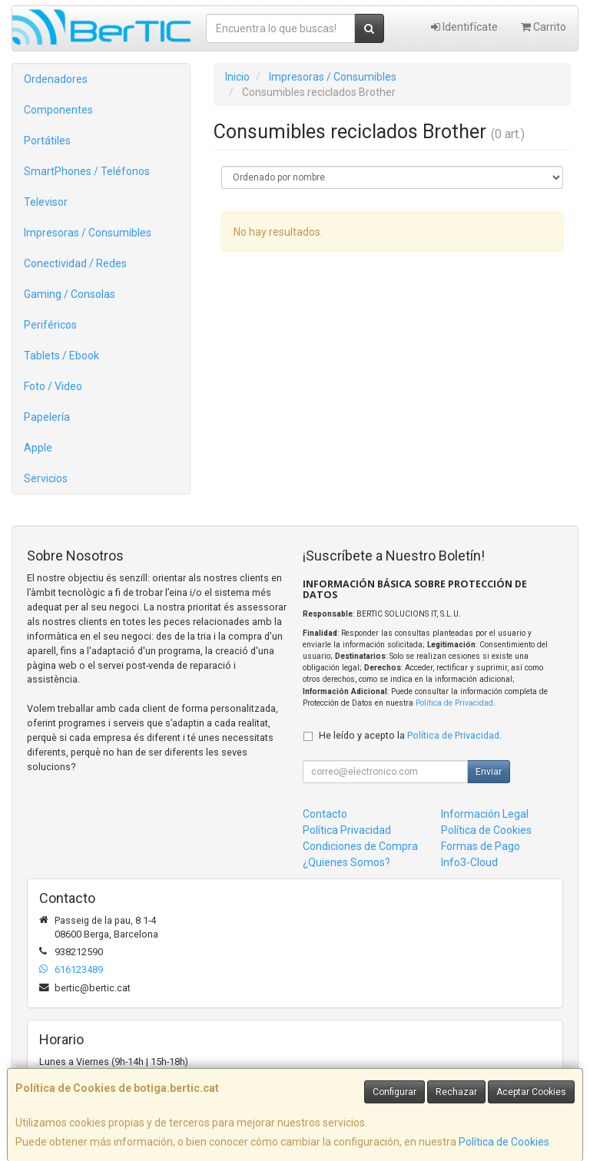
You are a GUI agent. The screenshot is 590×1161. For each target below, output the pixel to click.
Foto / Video (53, 386)
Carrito (543, 27)
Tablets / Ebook (61, 355)
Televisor (46, 202)
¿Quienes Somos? (346, 862)
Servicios (46, 478)
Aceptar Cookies (531, 1092)
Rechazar (456, 1092)
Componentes (58, 110)
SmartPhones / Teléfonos (87, 171)
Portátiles (47, 140)
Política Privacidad (347, 830)
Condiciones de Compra (360, 846)
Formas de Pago (480, 846)
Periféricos (50, 325)
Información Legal (485, 814)
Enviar (489, 771)
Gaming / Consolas (69, 294)
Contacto (325, 814)
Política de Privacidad (454, 703)
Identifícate (464, 27)
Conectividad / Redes (75, 263)
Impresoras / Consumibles (87, 233)
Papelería (47, 417)
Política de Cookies (504, 1142)
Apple (38, 448)
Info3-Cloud (469, 862)
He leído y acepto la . (410, 735)
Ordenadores (56, 79)
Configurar (394, 1092)
